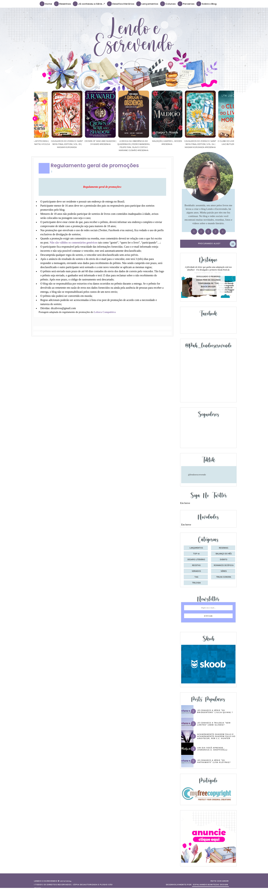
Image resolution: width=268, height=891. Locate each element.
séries (224, 571)
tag (196, 577)
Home (46, 3)
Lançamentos (147, 3)
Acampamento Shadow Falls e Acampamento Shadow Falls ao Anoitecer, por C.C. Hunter (216, 736)
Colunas (168, 3)
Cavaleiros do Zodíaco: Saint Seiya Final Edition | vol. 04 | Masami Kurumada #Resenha (217, 144)
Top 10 (196, 553)
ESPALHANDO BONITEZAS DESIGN (210, 884)
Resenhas (62, 3)
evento (223, 559)
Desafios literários (120, 3)
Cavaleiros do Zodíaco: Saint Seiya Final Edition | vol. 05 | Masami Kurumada (84, 144)
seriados (196, 571)
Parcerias (186, 3)
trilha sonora (223, 577)
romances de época (223, 565)
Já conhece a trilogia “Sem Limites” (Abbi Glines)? (214, 724)
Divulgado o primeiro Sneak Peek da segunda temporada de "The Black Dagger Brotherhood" (208, 283)
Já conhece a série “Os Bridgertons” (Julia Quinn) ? (215, 711)
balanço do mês (224, 553)
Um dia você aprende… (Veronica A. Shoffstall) (212, 749)
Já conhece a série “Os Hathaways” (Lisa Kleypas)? (214, 761)
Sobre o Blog (207, 3)
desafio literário (196, 559)
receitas (196, 565)
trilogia (196, 582)
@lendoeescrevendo (197, 474)
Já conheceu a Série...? (89, 3)
